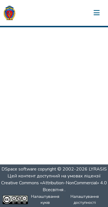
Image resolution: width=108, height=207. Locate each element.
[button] (9, 13)
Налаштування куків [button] (45, 199)
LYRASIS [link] (98, 169)
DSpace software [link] (19, 169)
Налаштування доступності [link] (85, 199)
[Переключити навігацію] (96, 12)
